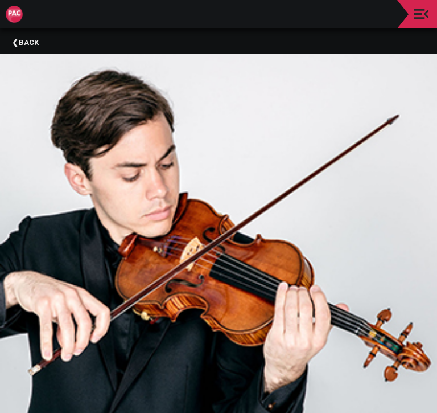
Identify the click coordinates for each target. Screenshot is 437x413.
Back (29, 42)
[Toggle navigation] (421, 14)
